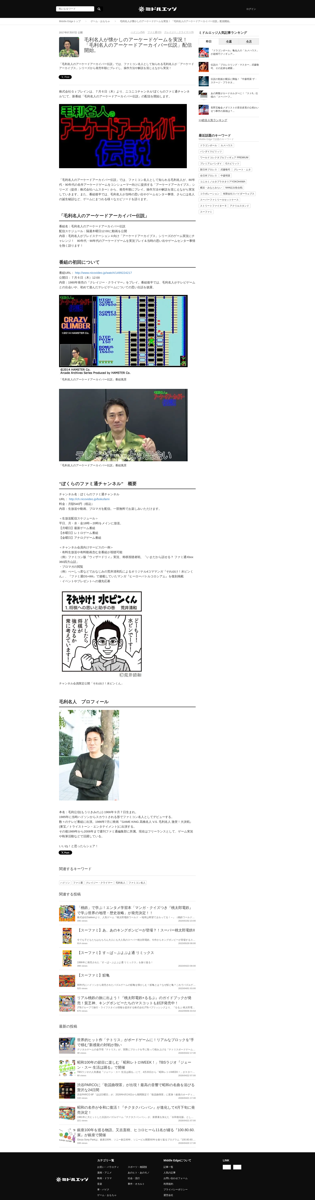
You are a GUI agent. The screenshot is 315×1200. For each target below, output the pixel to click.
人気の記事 (170, 1172)
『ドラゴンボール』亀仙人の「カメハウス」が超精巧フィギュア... (235, 52)
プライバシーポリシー (176, 1189)
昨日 (209, 41)
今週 (229, 41)
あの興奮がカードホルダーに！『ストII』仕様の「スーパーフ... (234, 95)
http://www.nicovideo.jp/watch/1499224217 (103, 272)
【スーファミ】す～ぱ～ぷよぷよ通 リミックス (115, 953)
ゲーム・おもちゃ (100, 21)
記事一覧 (168, 1167)
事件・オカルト (136, 1183)
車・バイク (103, 1189)
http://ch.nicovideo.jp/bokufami (89, 499)
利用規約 (168, 1183)
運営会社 (168, 1195)
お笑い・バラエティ (108, 1167)
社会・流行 (134, 1178)
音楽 (99, 1183)
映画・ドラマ (104, 1178)
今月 (249, 41)
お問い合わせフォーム (176, 1178)
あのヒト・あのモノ (138, 1172)
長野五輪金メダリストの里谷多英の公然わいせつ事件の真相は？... (235, 109)
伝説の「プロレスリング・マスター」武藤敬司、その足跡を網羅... (235, 66)
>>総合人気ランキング (213, 120)
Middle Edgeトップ (70, 21)
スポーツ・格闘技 (137, 1167)
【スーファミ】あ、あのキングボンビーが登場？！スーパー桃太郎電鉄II (136, 930)
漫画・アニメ (104, 1172)
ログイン (251, 9)
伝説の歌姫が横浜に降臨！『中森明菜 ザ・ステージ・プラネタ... (234, 81)
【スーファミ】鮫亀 (93, 975)
